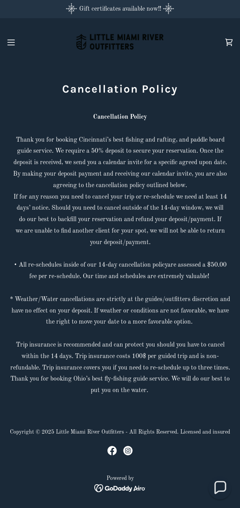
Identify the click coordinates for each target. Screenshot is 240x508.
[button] (20, 42)
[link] (120, 42)
